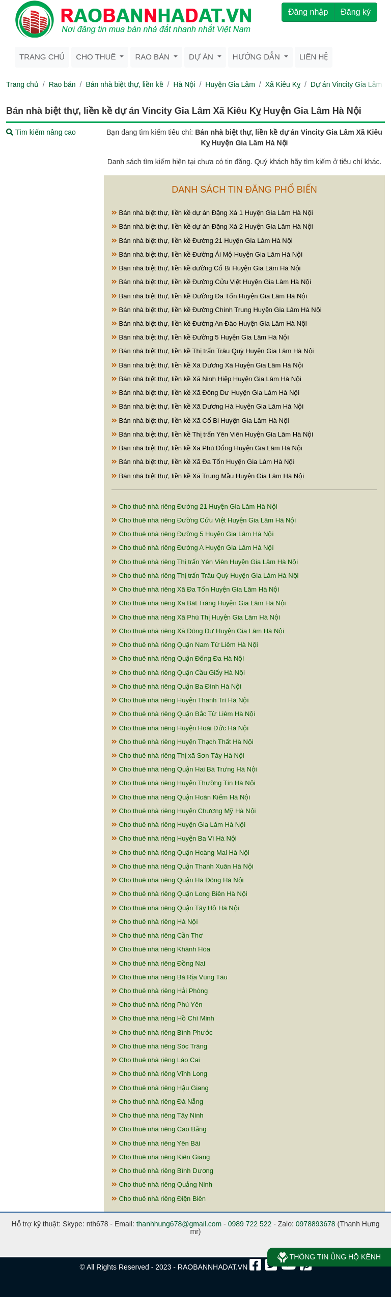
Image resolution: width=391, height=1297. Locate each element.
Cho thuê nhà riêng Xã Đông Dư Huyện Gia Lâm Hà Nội (197, 631)
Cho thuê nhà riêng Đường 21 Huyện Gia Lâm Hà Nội (194, 506)
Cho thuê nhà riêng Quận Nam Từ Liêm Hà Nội (184, 644)
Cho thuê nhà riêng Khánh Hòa (160, 949)
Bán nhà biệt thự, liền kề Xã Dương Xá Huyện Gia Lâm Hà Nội (207, 365)
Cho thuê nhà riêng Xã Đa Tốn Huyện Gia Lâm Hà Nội (195, 589)
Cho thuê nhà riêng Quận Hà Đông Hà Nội (177, 880)
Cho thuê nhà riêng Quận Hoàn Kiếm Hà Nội (180, 797)
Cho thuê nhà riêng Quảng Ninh (161, 1184)
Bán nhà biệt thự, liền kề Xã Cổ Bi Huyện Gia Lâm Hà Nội (200, 420)
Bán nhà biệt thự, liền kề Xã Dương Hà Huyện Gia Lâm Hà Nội (207, 406)
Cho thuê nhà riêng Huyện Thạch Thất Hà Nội (182, 742)
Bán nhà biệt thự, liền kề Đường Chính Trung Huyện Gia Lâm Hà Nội (216, 310)
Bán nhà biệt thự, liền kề (124, 84)
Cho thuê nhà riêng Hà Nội (154, 921)
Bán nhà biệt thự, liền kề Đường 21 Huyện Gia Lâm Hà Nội (202, 240)
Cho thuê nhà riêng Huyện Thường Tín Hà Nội (183, 783)
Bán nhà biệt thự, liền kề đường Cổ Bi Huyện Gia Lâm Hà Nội (205, 268)
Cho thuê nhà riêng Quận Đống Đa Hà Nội (177, 658)
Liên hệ (313, 56)
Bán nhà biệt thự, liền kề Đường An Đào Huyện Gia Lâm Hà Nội (209, 323)
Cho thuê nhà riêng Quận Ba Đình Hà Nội (176, 686)
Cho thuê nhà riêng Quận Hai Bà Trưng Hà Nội (184, 769)
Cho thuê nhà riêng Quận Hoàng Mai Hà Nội (180, 852)
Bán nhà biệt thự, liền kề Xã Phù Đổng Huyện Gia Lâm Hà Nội (206, 448)
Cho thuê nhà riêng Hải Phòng (159, 991)
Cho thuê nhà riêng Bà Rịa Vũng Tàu (169, 977)
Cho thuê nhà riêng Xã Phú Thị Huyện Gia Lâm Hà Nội (195, 617)
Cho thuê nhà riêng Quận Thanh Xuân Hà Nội (182, 866)
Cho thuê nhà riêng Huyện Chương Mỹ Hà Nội (183, 811)
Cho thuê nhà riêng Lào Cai (155, 1060)
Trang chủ (42, 56)
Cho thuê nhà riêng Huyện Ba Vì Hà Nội (174, 838)
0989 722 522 (250, 1224)
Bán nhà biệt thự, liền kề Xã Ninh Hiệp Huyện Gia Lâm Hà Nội (206, 379)
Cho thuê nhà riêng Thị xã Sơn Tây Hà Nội (177, 755)
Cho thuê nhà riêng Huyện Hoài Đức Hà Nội (179, 728)
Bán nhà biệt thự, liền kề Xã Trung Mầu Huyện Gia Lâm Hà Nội (207, 476)
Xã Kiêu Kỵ (282, 84)
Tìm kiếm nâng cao (41, 132)
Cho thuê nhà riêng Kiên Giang (160, 1157)
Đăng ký (356, 12)
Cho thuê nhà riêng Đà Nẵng (157, 1101)
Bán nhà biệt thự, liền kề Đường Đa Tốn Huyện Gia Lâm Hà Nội (209, 296)
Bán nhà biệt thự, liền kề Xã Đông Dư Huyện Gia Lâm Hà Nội (205, 392)
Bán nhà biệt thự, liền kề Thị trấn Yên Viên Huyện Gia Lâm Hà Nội (212, 434)
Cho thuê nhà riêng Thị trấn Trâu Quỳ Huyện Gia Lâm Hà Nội (204, 575)
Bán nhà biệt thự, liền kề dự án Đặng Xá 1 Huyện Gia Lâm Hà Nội (212, 213)
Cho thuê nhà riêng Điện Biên (158, 1198)
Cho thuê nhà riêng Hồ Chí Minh (162, 1018)
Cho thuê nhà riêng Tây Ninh (157, 1115)
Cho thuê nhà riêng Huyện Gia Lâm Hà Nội (178, 824)
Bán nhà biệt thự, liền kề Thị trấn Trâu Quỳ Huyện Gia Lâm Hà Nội (212, 351)
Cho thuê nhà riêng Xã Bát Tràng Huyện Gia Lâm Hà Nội (198, 603)
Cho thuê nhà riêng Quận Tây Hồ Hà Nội (175, 908)
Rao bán (62, 84)
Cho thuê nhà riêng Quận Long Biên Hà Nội (179, 894)
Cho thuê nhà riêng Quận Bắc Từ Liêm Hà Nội (183, 714)
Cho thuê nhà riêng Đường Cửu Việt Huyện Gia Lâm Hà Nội (203, 520)
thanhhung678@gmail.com (179, 1224)
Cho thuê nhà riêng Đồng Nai (158, 963)
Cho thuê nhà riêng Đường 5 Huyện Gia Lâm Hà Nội (192, 534)
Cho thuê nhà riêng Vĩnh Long (159, 1073)
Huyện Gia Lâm (230, 84)
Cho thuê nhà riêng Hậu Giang (160, 1088)
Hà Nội (184, 84)
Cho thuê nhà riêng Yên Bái (155, 1143)
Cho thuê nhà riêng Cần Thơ (157, 935)
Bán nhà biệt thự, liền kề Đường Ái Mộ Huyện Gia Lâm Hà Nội (206, 254)
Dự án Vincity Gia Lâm (346, 84)
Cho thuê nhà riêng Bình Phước (162, 1032)
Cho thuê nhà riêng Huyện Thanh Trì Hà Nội (179, 700)
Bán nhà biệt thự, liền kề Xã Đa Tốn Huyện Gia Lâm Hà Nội (202, 462)
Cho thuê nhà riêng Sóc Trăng (159, 1046)
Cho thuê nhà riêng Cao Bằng (158, 1129)
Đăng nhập (308, 12)
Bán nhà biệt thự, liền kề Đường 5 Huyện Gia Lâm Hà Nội (200, 337)
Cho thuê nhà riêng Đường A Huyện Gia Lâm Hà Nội (192, 547)
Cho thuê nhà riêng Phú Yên (156, 1004)
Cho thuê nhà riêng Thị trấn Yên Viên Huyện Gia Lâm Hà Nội (204, 562)
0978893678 (316, 1224)
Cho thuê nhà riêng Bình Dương (162, 1171)
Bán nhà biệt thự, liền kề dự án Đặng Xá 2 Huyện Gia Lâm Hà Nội (212, 226)
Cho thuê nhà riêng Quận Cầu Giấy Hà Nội (178, 672)
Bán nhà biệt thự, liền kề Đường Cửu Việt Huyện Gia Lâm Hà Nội (211, 282)
